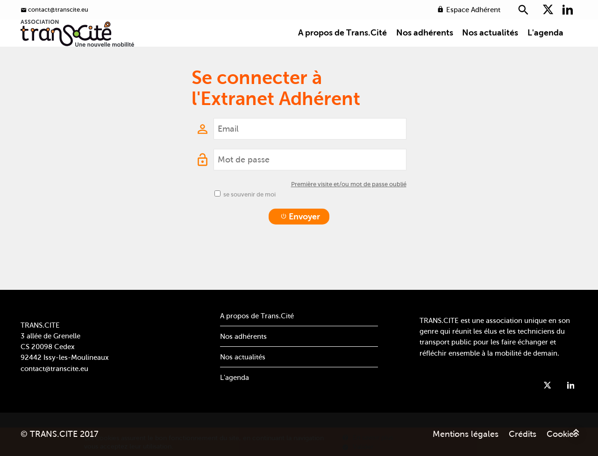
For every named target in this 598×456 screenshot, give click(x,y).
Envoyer (300, 242)
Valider (357, 446)
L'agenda (545, 48)
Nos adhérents (424, 48)
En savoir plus (367, 437)
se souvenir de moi (249, 220)
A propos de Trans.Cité (342, 48)
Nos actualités (490, 48)
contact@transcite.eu (54, 368)
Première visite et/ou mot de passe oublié (348, 210)
